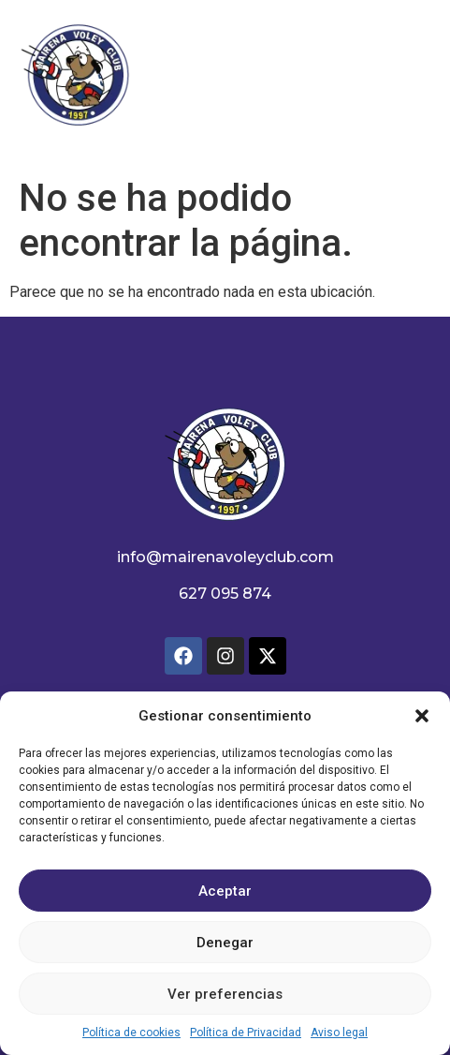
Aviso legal (339, 1032)
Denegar (225, 942)
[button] (422, 715)
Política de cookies (131, 1032)
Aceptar (225, 891)
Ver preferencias (225, 994)
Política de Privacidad (245, 1032)
